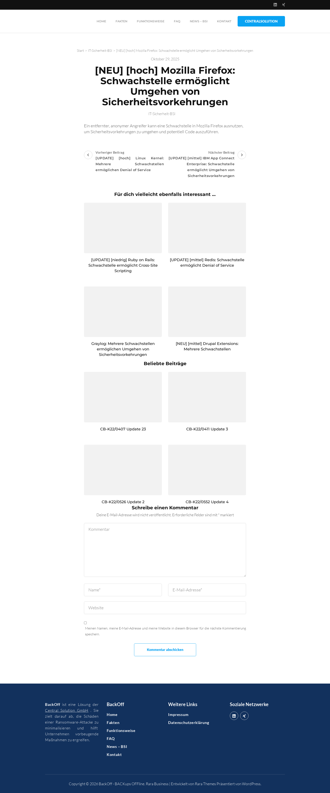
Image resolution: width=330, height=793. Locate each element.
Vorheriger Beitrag (124, 161)
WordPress (251, 783)
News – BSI (199, 21)
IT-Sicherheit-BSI (161, 113)
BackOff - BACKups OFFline (121, 783)
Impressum (178, 714)
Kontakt (224, 21)
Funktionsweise (150, 21)
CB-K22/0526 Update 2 (123, 502)
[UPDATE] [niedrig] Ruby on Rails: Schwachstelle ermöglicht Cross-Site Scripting (123, 265)
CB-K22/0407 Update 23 (123, 429)
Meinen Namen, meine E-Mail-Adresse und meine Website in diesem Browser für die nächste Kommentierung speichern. (165, 631)
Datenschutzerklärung (188, 722)
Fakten (121, 21)
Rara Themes (205, 783)
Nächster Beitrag (206, 164)
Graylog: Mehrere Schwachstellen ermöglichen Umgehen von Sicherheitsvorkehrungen (123, 349)
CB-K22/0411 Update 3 (207, 429)
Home (101, 21)
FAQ (177, 21)
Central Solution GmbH (66, 710)
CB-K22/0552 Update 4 (207, 502)
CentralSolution (261, 21)
